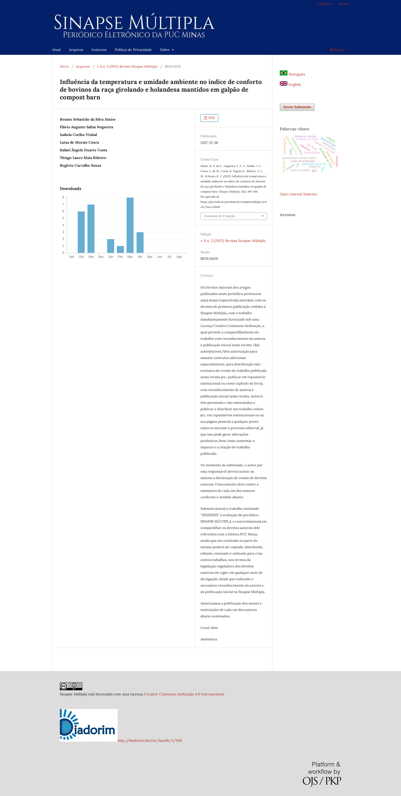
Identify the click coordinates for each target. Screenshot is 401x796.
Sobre (165, 49)
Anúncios (99, 49)
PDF (211, 118)
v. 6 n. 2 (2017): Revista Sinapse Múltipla (127, 66)
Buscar (337, 49)
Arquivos (76, 49)
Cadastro (325, 4)
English (290, 84)
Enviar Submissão (297, 107)
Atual (56, 49)
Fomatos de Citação (219, 216)
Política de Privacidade (133, 49)
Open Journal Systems (298, 194)
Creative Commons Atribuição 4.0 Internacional (184, 694)
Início (64, 66)
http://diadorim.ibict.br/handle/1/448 (150, 740)
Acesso (343, 4)
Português (292, 74)
